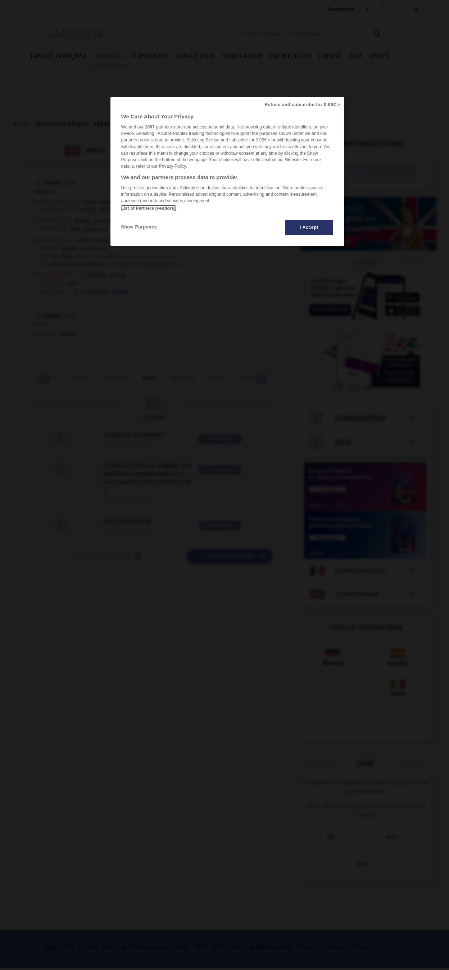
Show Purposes (139, 227)
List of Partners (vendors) (148, 208)
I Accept (309, 227)
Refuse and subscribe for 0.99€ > (302, 104)
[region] (227, 171)
